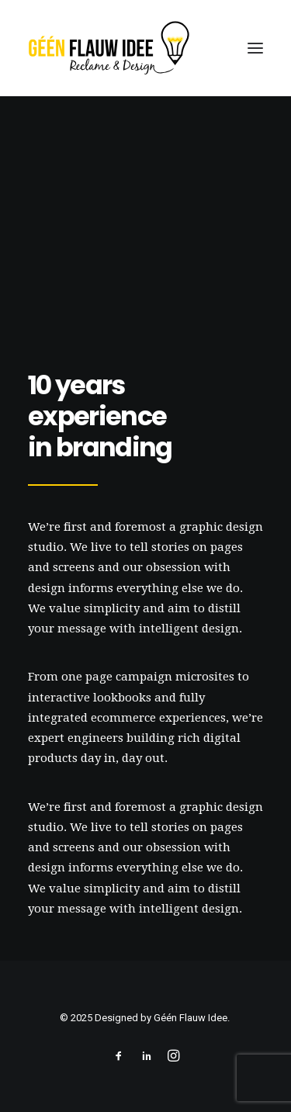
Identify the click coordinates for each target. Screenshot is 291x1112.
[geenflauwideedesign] (108, 48)
